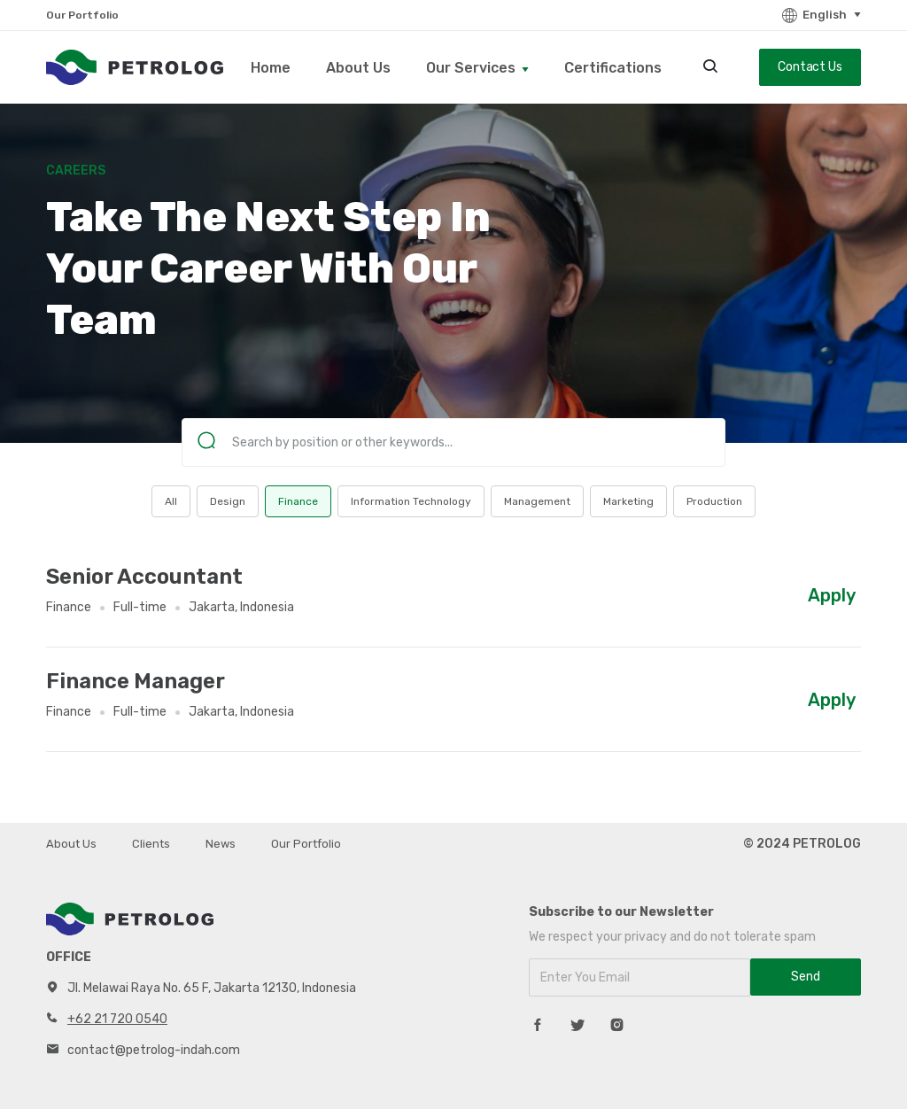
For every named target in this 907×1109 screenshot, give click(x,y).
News (220, 843)
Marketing (628, 501)
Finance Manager (135, 681)
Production (714, 501)
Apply (832, 595)
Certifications (613, 67)
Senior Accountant (144, 576)
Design (227, 501)
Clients (151, 843)
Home (271, 67)
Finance (298, 501)
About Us (358, 67)
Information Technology (411, 501)
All (171, 501)
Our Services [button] (472, 67)
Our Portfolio (82, 15)
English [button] (813, 15)
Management (537, 501)
